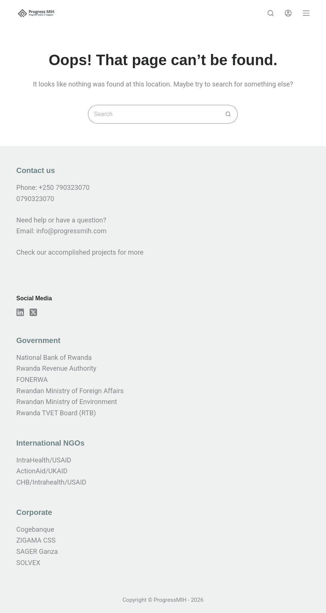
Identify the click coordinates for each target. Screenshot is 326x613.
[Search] (271, 13)
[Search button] (228, 114)
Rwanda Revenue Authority (56, 368)
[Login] (288, 13)
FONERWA (32, 379)
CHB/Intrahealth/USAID (51, 482)
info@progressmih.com (72, 231)
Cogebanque (35, 529)
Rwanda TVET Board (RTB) (56, 413)
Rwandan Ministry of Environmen (65, 402)
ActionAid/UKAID (42, 471)
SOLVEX (28, 563)
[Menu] (306, 13)
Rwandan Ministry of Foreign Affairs (70, 391)
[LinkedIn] (20, 312)
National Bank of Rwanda (54, 357)
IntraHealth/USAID (43, 460)
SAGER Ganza (37, 551)
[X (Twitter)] (33, 312)
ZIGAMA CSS (36, 540)
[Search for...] (153, 114)
